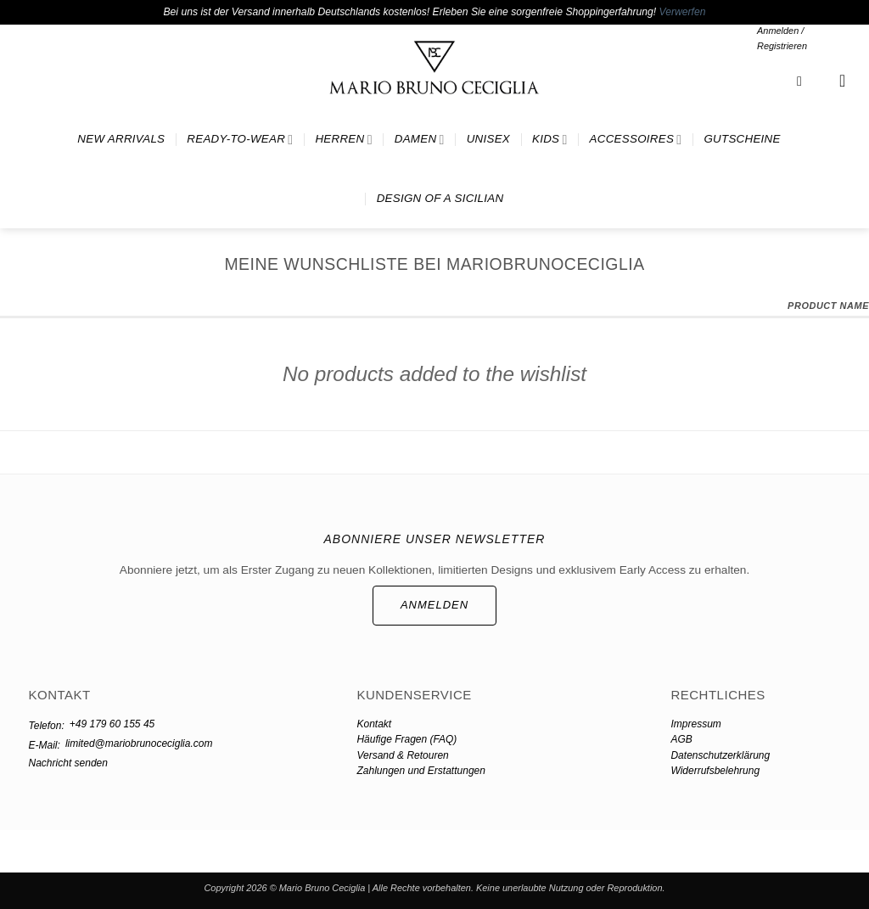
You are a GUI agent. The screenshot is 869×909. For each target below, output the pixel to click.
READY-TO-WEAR (240, 140)
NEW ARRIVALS (121, 138)
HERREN (343, 140)
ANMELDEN (434, 604)
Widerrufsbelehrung (715, 771)
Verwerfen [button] (682, 12)
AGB (681, 739)
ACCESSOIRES (636, 140)
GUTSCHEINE (742, 138)
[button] (803, 38)
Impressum (695, 724)
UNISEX (488, 138)
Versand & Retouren (402, 755)
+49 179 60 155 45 (112, 724)
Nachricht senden (68, 763)
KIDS (550, 140)
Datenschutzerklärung (720, 755)
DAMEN (420, 140)
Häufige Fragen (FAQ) (406, 739)
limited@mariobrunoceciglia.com (139, 743)
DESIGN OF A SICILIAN (440, 198)
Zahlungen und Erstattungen (420, 771)
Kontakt (373, 724)
